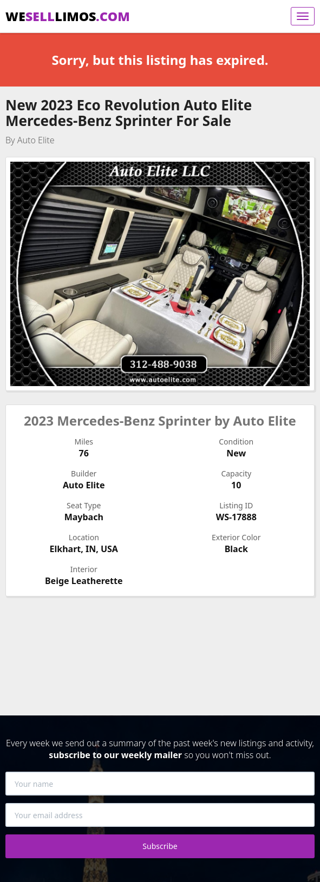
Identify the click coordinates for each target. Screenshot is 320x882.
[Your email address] (160, 815)
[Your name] (160, 783)
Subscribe (159, 846)
